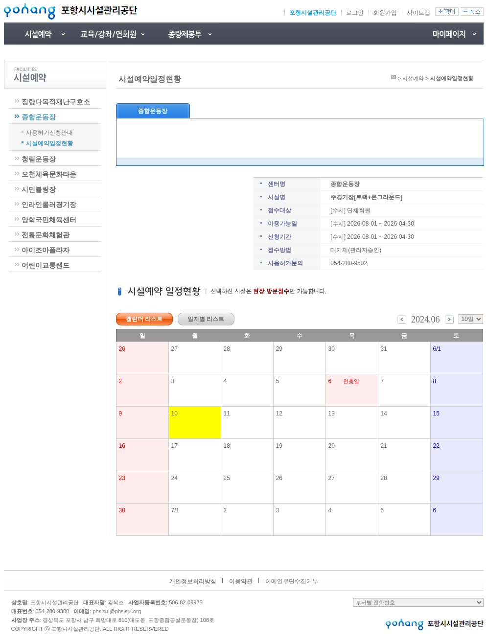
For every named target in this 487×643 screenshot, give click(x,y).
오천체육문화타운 (49, 174)
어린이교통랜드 (46, 265)
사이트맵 (418, 12)
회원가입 (385, 12)
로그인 (355, 12)
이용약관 (241, 581)
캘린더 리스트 (144, 319)
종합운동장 (39, 117)
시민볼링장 (39, 189)
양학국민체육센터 (49, 220)
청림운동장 (39, 159)
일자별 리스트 (205, 319)
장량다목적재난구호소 (56, 102)
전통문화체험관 (46, 235)
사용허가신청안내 (49, 132)
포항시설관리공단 (312, 12)
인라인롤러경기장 (49, 204)
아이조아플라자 (46, 250)
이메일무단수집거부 (291, 581)
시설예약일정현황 (49, 143)
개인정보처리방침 (192, 581)
